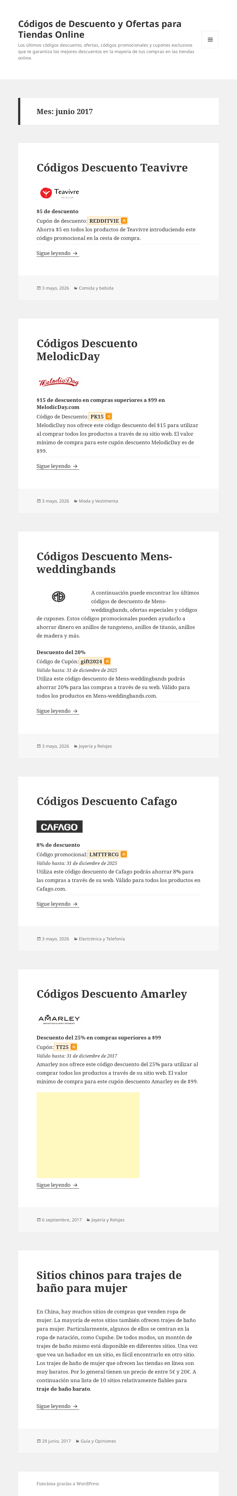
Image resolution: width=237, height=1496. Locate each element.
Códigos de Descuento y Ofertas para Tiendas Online (100, 28)
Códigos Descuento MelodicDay (87, 349)
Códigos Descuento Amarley (112, 993)
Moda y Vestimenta (98, 501)
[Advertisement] (88, 1135)
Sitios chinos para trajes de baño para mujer (109, 1281)
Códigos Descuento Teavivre (112, 167)
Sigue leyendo (58, 252)
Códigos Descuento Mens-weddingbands (104, 562)
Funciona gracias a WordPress (68, 1483)
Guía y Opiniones (98, 1441)
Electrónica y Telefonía (102, 939)
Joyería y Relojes (95, 746)
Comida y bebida (96, 288)
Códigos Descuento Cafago (107, 801)
